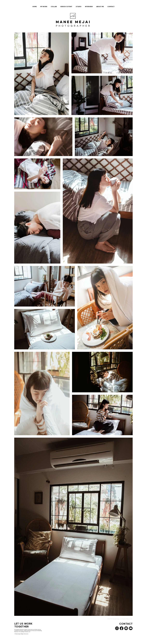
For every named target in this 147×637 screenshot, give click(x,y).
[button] (43, 6)
